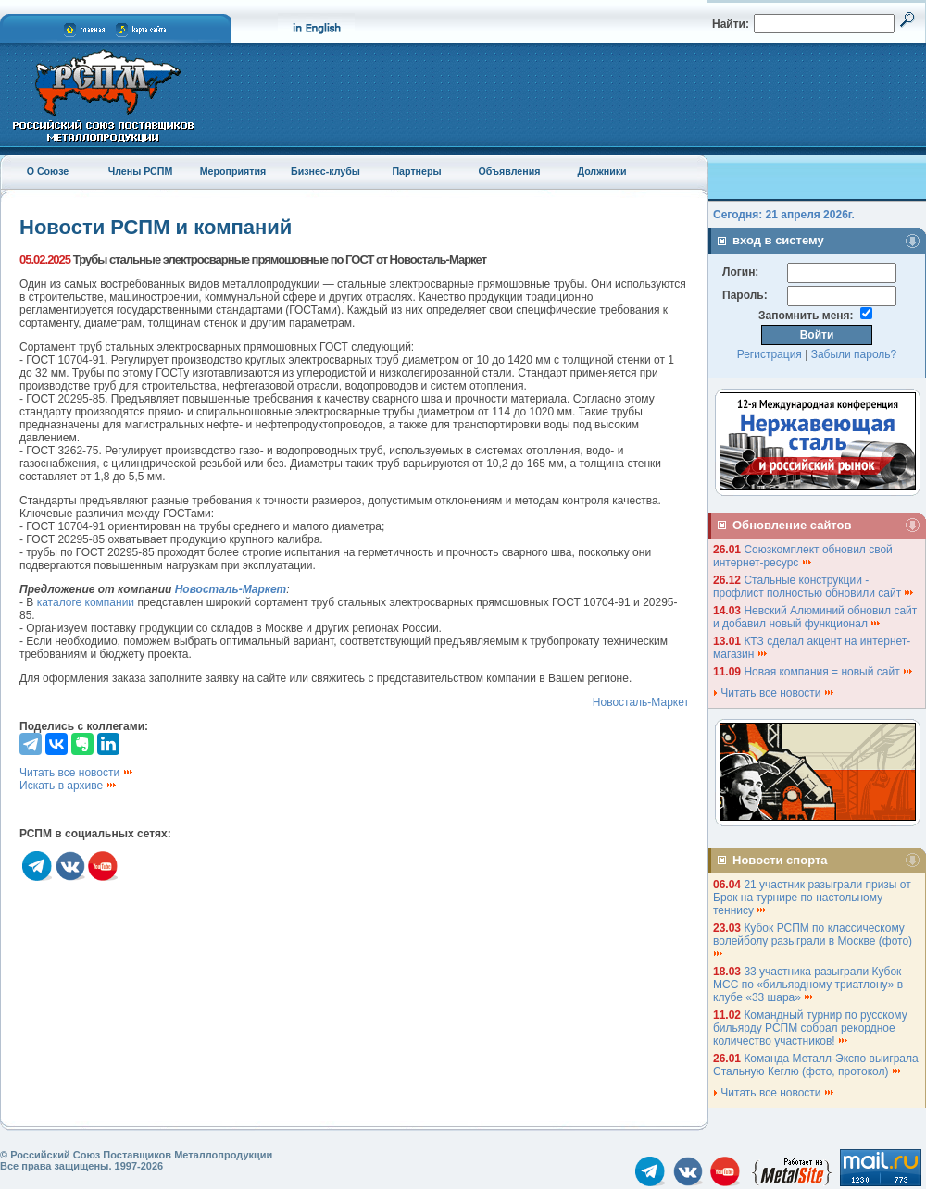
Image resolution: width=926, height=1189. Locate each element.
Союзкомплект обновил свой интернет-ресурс (803, 556)
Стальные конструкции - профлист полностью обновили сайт (814, 587)
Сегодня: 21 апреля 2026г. (784, 214)
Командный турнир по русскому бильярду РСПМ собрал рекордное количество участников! (810, 1028)
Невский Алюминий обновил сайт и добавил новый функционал (815, 617)
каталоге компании (85, 602)
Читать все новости (76, 772)
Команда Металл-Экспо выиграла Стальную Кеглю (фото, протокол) (816, 1065)
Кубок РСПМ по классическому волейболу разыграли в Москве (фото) (814, 940)
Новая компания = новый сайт (829, 671)
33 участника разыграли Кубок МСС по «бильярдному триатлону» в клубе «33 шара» (808, 984)
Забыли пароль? (854, 354)
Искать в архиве (68, 785)
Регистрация (769, 354)
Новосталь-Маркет (641, 702)
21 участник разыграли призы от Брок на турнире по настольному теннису (812, 897)
